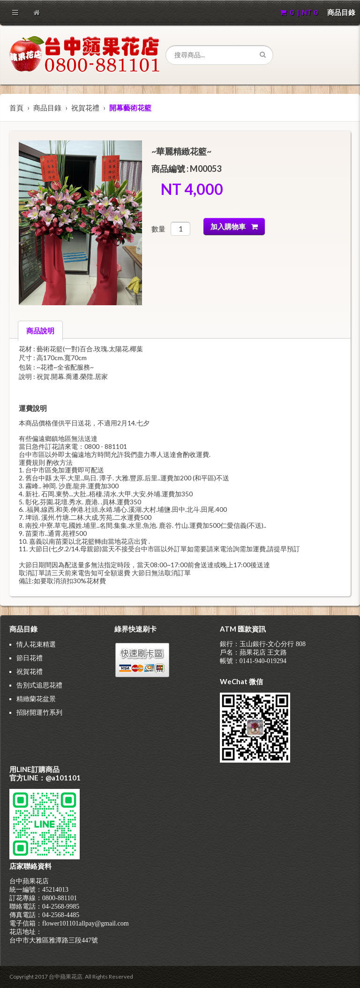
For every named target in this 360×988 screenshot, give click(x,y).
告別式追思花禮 (39, 685)
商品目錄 (341, 12)
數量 (158, 228)
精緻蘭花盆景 (36, 698)
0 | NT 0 (299, 12)
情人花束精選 (36, 644)
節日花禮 (29, 658)
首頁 (16, 107)
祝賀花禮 (85, 107)
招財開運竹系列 (39, 712)
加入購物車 (234, 226)
